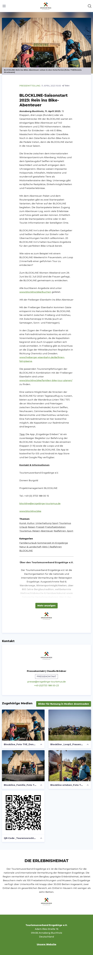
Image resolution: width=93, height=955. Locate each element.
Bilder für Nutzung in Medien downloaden (63, 704)
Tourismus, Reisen (29, 531)
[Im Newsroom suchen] (90, 6)
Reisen (31, 527)
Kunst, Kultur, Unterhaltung (35, 523)
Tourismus (65, 523)
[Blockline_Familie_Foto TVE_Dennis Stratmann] (23, 765)
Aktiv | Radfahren (52, 547)
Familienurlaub (28, 543)
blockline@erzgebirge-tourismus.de (40, 503)
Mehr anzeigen (46, 605)
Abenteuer (47, 531)
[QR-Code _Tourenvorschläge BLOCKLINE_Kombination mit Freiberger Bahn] (23, 812)
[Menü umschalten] (4, 6)
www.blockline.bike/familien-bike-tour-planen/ (45, 380)
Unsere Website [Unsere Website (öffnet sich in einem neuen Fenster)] (46, 944)
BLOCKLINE (26, 550)
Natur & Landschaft (30, 547)
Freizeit (40, 527)
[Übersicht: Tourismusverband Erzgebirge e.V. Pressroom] (46, 6)
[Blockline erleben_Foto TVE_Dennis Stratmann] (69, 765)
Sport (55, 523)
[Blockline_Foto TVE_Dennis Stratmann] (23, 725)
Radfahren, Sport (63, 531)
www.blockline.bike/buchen (35, 292)
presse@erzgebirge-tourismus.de (46, 681)
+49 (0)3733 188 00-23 (46, 685)
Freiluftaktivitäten (55, 527)
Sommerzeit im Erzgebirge (52, 543)
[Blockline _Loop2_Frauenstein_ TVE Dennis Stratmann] (69, 725)
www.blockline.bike (30, 511)
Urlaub (23, 527)
